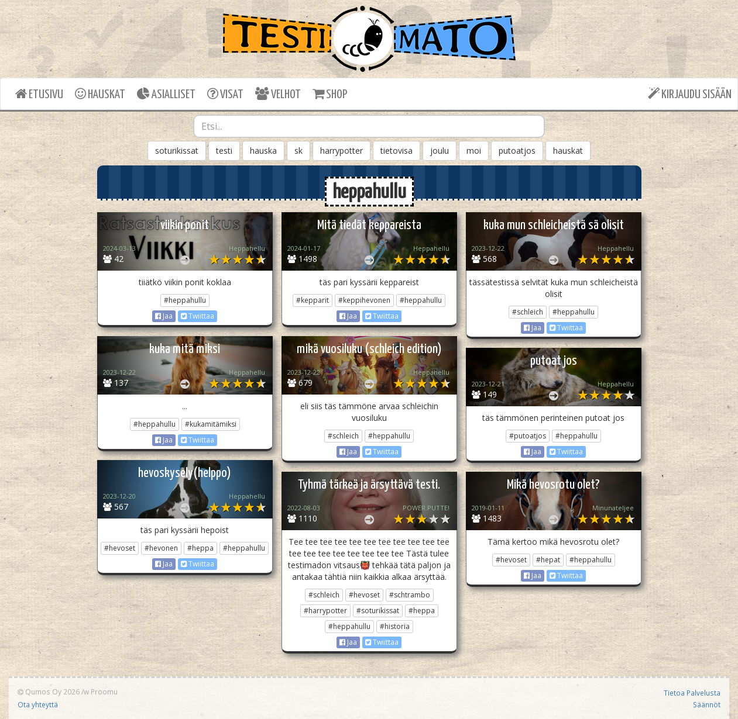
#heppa (200, 548)
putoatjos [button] (517, 150)
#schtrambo (409, 595)
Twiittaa (197, 316)
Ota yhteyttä (38, 704)
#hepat (548, 560)
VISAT (225, 94)
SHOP (330, 94)
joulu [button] (439, 150)
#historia (395, 626)
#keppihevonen (364, 300)
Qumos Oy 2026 (49, 691)
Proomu (104, 691)
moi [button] (473, 150)
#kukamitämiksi (210, 424)
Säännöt (706, 704)
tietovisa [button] (396, 150)
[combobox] (369, 126)
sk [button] (298, 150)
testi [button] (224, 150)
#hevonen (161, 548)
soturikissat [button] (176, 150)
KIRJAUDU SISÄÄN (690, 94)
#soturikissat (377, 611)
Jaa (164, 316)
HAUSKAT (100, 94)
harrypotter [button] (341, 150)
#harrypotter (325, 611)
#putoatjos (527, 436)
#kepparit (312, 300)
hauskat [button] (568, 150)
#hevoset (119, 548)
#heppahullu (185, 300)
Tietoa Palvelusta (692, 692)
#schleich (527, 312)
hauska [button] (263, 150)
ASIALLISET (166, 94)
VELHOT (278, 94)
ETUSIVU (39, 94)
